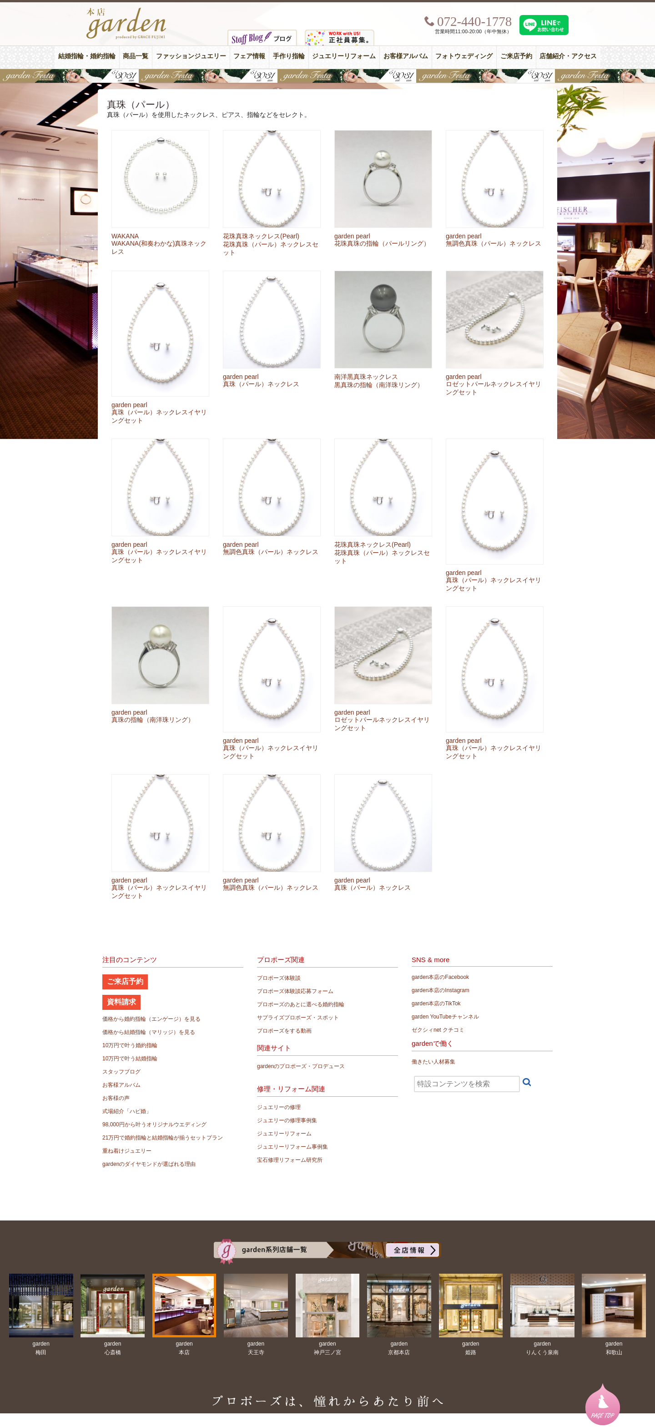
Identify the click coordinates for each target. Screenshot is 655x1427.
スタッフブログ (121, 1072)
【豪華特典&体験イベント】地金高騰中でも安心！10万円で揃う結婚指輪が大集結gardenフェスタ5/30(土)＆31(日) (327, 76)
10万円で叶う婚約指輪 (129, 1045)
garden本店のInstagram (440, 990)
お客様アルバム (405, 56)
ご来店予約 (516, 56)
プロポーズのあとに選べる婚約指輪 (300, 1004)
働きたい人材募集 (433, 1062)
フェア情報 (249, 56)
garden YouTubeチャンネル (445, 1017)
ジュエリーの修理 (279, 1107)
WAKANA (125, 236)
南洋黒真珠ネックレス (366, 376)
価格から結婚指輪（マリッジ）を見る (148, 1032)
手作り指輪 (289, 56)
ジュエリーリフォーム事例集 (292, 1147)
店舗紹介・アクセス (568, 56)
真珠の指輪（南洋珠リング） (152, 719)
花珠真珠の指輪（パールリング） (382, 243)
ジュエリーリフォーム (344, 56)
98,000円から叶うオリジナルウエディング (154, 1124)
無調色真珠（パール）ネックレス (493, 243)
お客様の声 (116, 1098)
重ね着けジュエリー (126, 1151)
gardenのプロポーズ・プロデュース (301, 1066)
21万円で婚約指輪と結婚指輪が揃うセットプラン (162, 1138)
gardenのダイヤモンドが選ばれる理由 (149, 1164)
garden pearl (352, 236)
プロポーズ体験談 (279, 978)
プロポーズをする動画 (284, 1031)
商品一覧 (135, 56)
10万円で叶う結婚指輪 (129, 1058)
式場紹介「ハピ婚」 (126, 1111)
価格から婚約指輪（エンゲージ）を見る (151, 1019)
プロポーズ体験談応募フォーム (295, 991)
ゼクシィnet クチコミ (438, 1030)
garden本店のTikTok (436, 1003)
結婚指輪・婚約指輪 (87, 56)
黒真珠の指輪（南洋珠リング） (378, 384)
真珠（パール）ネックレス (261, 384)
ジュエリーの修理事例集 (287, 1120)
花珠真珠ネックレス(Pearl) (261, 236)
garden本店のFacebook (440, 977)
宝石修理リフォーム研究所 (289, 1160)
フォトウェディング (464, 56)
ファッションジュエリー (191, 56)
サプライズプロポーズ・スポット (298, 1017)
